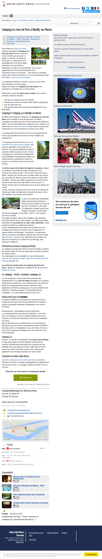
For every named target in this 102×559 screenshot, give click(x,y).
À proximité (10, 43)
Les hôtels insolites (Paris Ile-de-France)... (70, 45)
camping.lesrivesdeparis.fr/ (18, 410)
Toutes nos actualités (76, 67)
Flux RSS (32, 540)
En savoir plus (69, 556)
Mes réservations (72, 8)
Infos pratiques (52, 533)
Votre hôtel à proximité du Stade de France (68, 76)
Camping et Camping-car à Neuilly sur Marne (23, 37)
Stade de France (19, 126)
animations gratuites (13, 237)
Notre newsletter (91, 11)
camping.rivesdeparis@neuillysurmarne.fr (24, 413)
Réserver (27, 377)
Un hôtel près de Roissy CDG (63, 106)
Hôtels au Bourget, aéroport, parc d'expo (67, 166)
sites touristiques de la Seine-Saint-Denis (20, 360)
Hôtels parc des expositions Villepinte (66, 136)
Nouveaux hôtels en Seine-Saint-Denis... (69, 62)
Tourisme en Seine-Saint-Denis (18, 41)
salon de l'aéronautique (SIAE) (13, 258)
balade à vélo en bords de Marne (17, 77)
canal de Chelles (20, 49)
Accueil (14, 20)
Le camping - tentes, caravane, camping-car (23, 39)
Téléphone (20, 542)
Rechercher (74, 23)
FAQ (30, 536)
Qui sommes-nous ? (36, 533)
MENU (6, 16)
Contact (64, 533)
